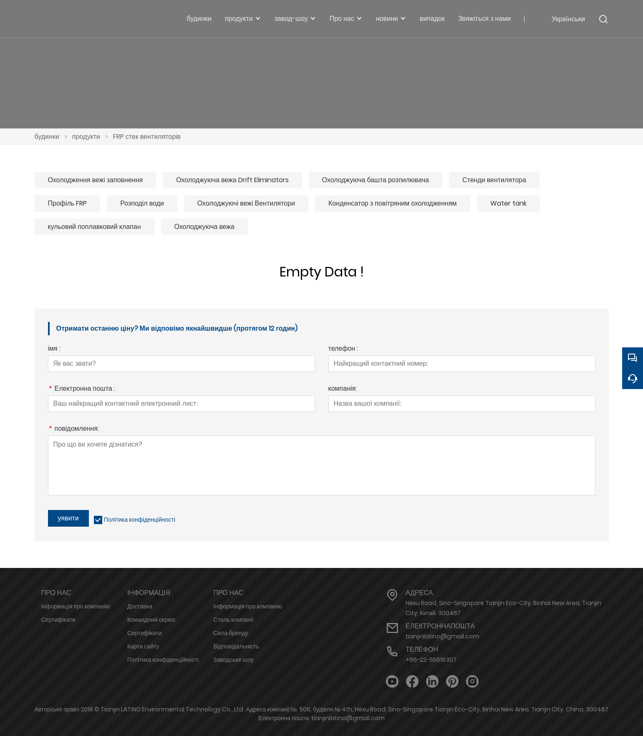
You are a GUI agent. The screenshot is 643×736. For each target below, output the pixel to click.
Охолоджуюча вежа (204, 226)
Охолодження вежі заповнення (95, 180)
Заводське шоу (233, 660)
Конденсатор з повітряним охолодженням (392, 203)
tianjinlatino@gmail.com (442, 636)
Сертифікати (58, 619)
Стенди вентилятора (494, 180)
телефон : (343, 349)
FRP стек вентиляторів (147, 136)
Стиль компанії (233, 619)
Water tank (508, 203)
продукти (86, 136)
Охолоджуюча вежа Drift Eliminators (232, 180)
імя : (54, 349)
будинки (47, 136)
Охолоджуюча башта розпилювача (375, 180)
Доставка (139, 606)
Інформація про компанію (75, 606)
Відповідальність (236, 646)
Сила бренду (230, 633)
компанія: (342, 389)
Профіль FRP (67, 203)
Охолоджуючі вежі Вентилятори (246, 203)
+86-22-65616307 (431, 660)
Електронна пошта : (81, 389)
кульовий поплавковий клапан (94, 226)
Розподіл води (142, 203)
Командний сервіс (151, 619)
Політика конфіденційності (139, 519)
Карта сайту (143, 646)
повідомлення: (73, 429)
